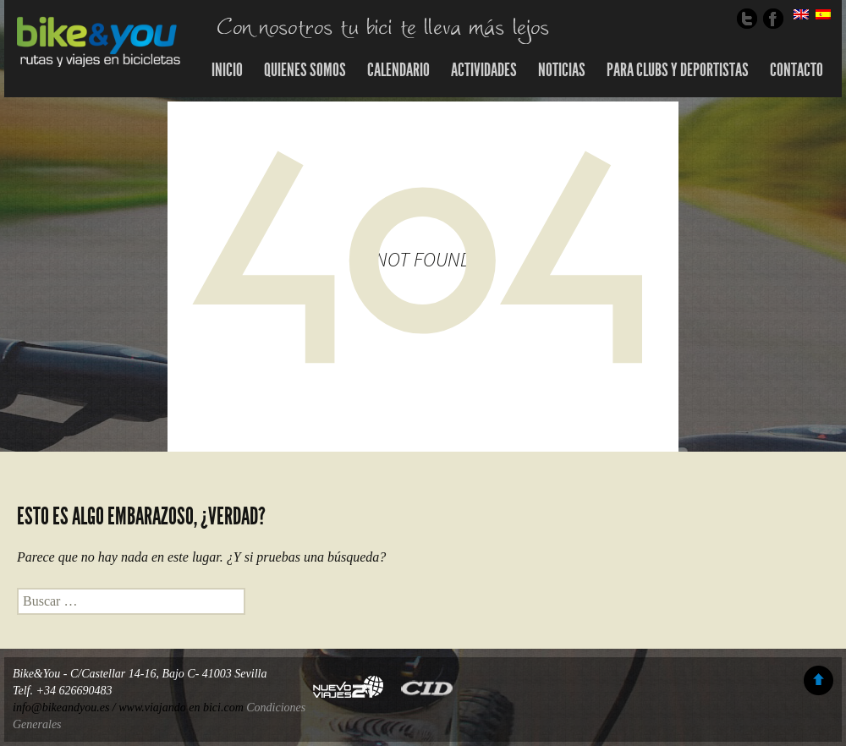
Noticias (561, 70)
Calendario (398, 70)
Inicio (227, 70)
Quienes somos (305, 70)
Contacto (796, 70)
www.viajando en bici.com (181, 707)
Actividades (484, 70)
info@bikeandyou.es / (65, 707)
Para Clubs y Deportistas (678, 70)
